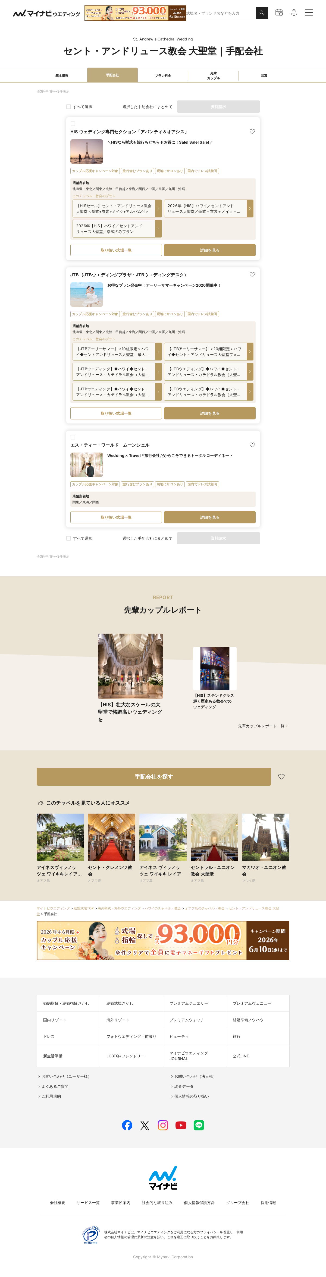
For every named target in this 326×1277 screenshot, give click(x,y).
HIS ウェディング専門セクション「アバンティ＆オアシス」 (129, 131)
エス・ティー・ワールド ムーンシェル (109, 445)
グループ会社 (237, 1202)
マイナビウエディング (53, 908)
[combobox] (219, 13)
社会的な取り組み (157, 1202)
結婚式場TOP (84, 908)
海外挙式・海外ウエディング (119, 908)
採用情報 (268, 1202)
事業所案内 (120, 1202)
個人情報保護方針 (199, 1202)
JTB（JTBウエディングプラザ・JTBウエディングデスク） (129, 274)
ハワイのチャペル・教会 (163, 908)
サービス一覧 (88, 1202)
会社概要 (57, 1202)
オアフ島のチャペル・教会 (205, 908)
